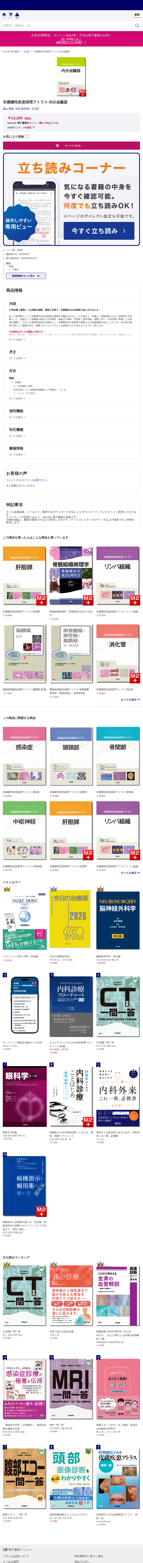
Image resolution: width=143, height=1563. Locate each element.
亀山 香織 (8, 108)
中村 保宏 (20, 108)
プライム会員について (16, 1556)
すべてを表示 (129, 699)
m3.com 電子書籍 (11, 52)
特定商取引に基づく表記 (88, 1556)
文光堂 (26, 52)
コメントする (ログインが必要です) (25, 480)
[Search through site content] (67, 25)
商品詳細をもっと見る (23, 276)
